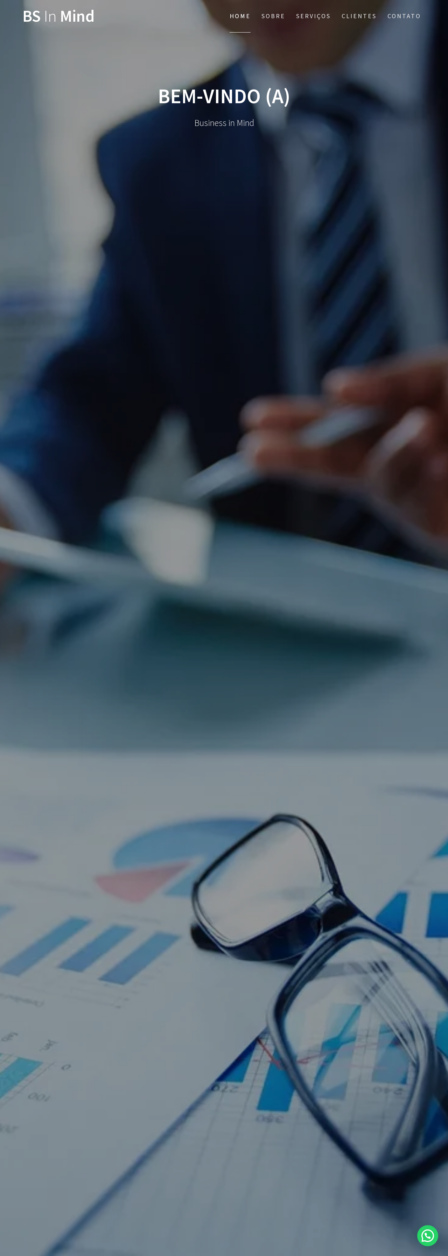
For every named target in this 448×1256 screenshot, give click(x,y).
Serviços (313, 16)
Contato (404, 16)
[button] (427, 1235)
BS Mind (58, 16)
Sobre (273, 16)
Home (240, 16)
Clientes (359, 16)
